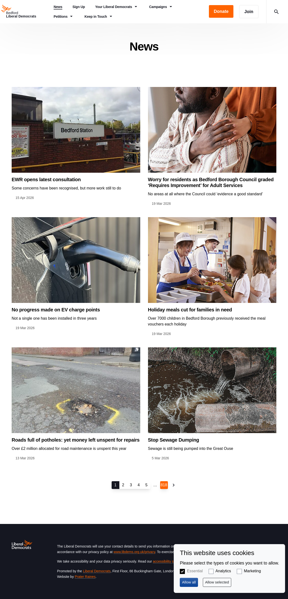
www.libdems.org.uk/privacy (134, 552)
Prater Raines (85, 577)
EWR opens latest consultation (46, 179)
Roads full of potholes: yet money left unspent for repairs (76, 440)
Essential (195, 571)
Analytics (223, 571)
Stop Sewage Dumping (173, 440)
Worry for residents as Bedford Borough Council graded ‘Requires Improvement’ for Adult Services (211, 182)
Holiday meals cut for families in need (190, 309)
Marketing (252, 571)
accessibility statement (170, 561)
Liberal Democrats (97, 571)
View (76, 144)
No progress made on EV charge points (56, 309)
